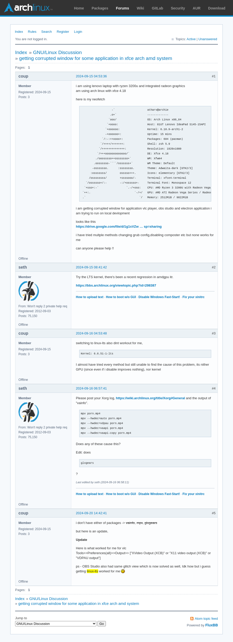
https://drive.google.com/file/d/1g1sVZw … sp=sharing (119, 226)
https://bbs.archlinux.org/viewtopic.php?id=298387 (116, 285)
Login (78, 32)
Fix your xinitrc (194, 297)
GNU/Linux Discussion (57, 52)
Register (63, 32)
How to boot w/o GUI (121, 297)
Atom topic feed (206, 618)
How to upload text (89, 297)
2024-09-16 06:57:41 (91, 388)
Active (191, 39)
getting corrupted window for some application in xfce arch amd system (95, 58)
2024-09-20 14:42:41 (91, 513)
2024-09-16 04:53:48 (91, 333)
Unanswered (207, 39)
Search (46, 32)
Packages (100, 8)
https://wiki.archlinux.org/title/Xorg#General (150, 398)
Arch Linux (28, 8)
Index (19, 32)
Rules (32, 32)
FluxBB (211, 625)
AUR (196, 8)
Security (178, 8)
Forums (122, 8)
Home (79, 8)
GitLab (157, 8)
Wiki (140, 8)
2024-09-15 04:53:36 (91, 76)
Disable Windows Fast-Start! (159, 297)
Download (216, 8)
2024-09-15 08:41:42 (91, 267)
